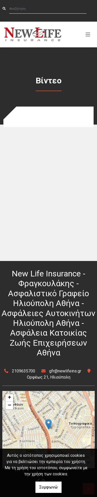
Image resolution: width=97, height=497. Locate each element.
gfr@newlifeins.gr (65, 371)
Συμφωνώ (48, 487)
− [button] (9, 405)
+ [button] (9, 398)
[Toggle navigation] (88, 34)
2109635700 (23, 371)
